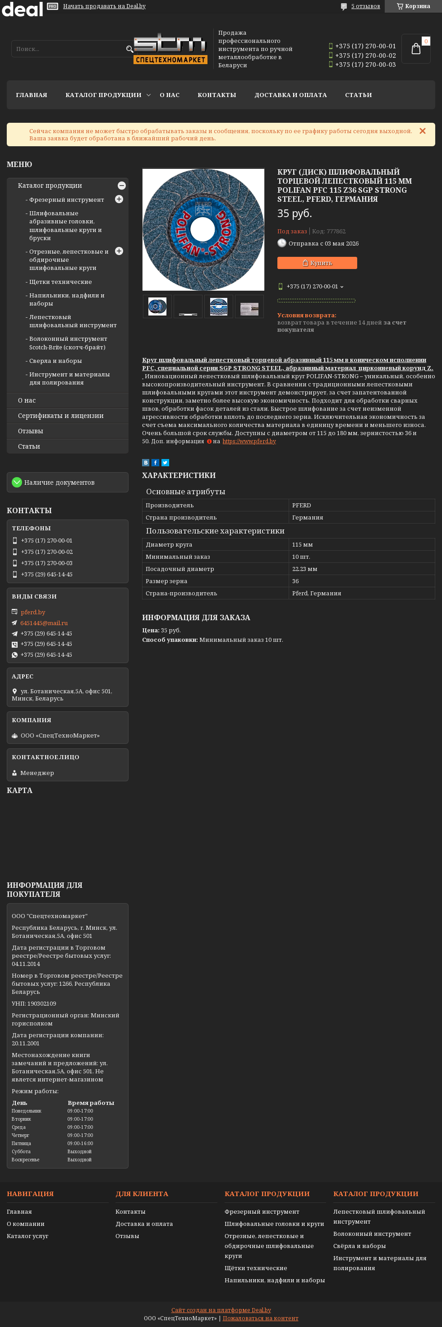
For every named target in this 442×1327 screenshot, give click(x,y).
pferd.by (33, 612)
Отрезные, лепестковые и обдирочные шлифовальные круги (269, 1246)
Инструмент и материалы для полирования (69, 378)
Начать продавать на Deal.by (104, 6)
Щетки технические (60, 282)
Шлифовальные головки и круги (274, 1224)
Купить (321, 263)
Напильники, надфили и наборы (275, 1280)
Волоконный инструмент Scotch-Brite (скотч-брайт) (68, 342)
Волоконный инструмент (372, 1234)
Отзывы (30, 431)
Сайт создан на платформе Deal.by (221, 1310)
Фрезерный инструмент (66, 199)
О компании (26, 1224)
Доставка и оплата (290, 95)
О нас (170, 95)
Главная (31, 95)
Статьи (358, 95)
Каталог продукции (103, 95)
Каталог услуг (27, 1236)
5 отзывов (365, 6)
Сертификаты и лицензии (61, 416)
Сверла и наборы (55, 361)
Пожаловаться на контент (261, 1318)
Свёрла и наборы (359, 1246)
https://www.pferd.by (249, 441)
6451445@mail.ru (44, 622)
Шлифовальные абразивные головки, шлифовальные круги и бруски (65, 225)
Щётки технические (256, 1268)
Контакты (217, 95)
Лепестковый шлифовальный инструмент (73, 321)
